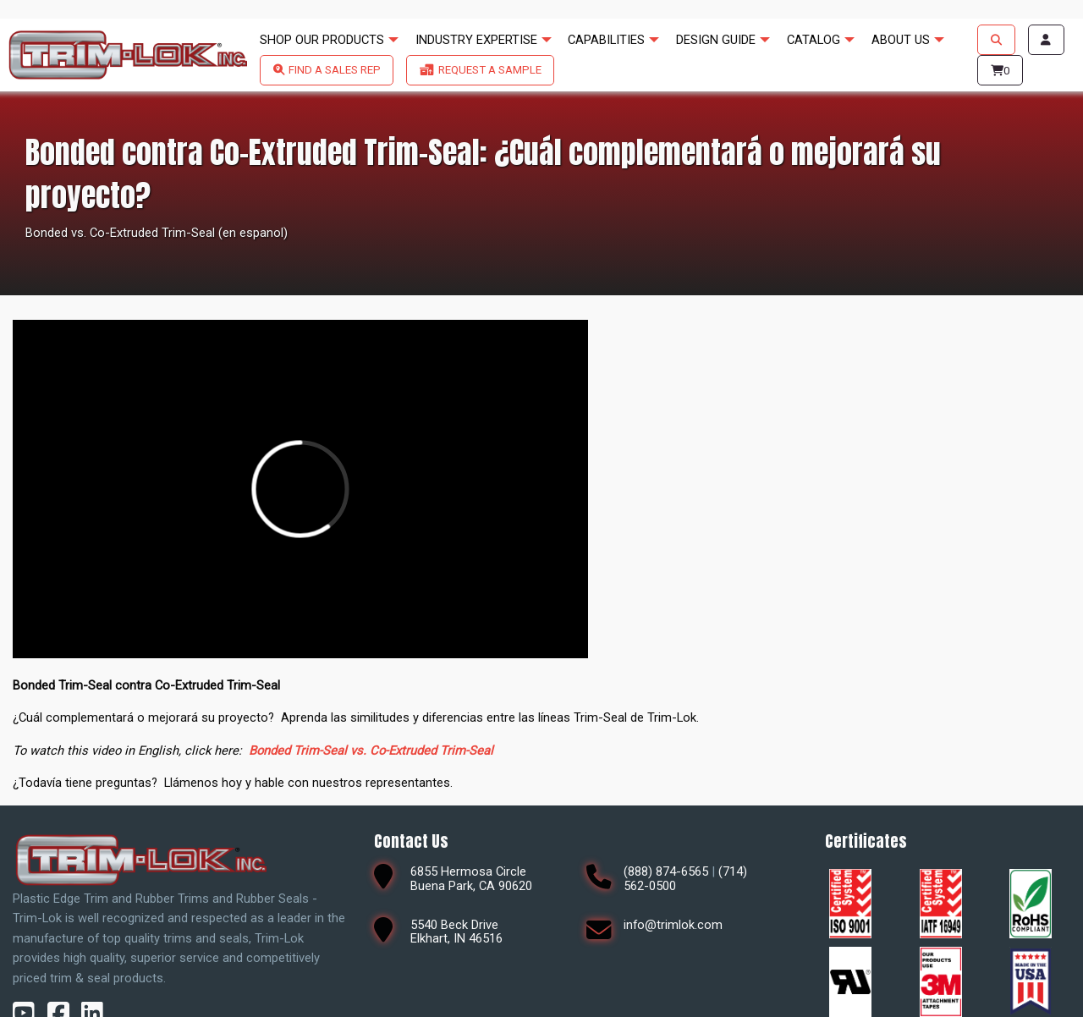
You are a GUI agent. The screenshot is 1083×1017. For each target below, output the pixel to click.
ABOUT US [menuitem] (900, 39)
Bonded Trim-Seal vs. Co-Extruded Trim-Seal (371, 750)
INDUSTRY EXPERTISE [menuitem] (476, 39)
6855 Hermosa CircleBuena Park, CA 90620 (471, 878)
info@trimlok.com (673, 924)
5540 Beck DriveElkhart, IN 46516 (456, 932)
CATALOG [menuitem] (813, 39)
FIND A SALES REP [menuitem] (335, 69)
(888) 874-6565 (666, 871)
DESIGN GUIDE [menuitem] (716, 39)
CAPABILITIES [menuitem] (606, 39)
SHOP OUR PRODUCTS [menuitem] (322, 39)
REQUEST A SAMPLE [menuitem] (490, 69)
